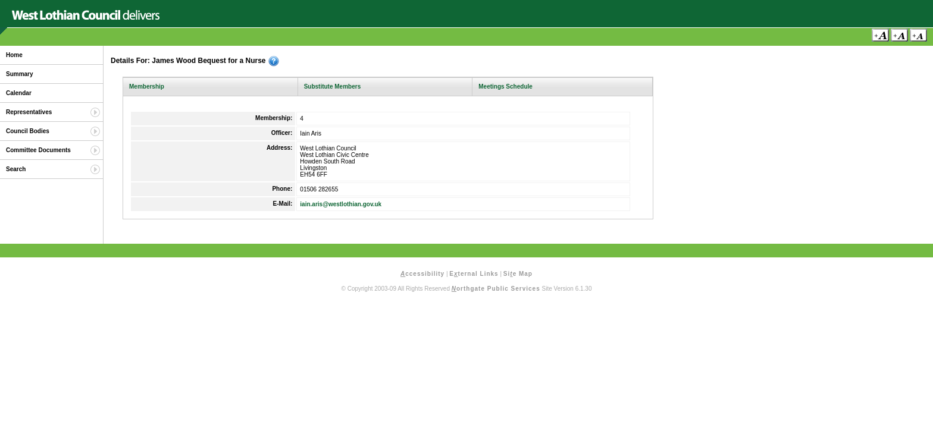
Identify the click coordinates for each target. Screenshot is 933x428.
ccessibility (422, 273)
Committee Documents (38, 150)
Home (14, 55)
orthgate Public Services (496, 288)
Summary (19, 74)
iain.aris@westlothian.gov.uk (340, 204)
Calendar (19, 93)
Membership (146, 86)
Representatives (29, 112)
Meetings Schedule (505, 86)
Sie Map (518, 273)
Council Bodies (27, 131)
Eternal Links (473, 273)
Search (16, 169)
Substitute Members (332, 86)
